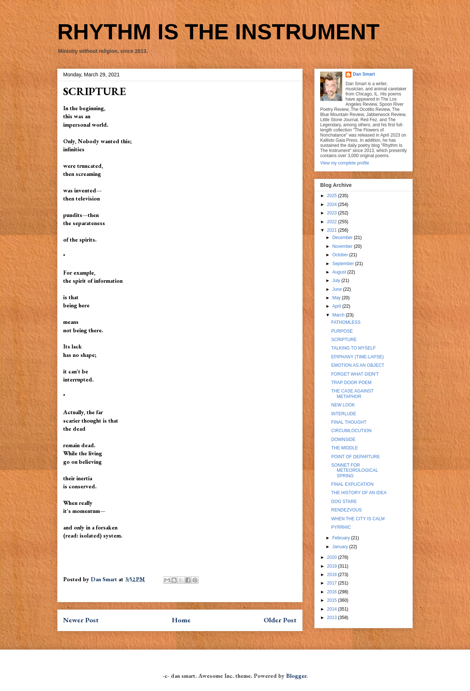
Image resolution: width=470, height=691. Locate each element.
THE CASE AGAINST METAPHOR (352, 393)
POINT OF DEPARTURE (355, 456)
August (339, 272)
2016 (332, 591)
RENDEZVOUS (346, 510)
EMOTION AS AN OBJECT (357, 365)
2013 (332, 617)
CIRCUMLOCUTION (351, 430)
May (337, 297)
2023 (332, 213)
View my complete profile (344, 163)
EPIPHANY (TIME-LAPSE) (357, 356)
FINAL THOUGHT (348, 422)
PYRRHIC (341, 527)
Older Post (280, 620)
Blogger (296, 676)
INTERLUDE (343, 413)
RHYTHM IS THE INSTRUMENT (218, 31)
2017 (332, 583)
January (340, 546)
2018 (332, 574)
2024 (332, 204)
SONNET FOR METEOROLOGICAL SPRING (354, 470)
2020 (332, 557)
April (337, 306)
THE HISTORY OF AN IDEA (359, 492)
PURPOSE (342, 331)
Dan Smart (364, 74)
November (343, 246)
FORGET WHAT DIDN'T (355, 374)
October (340, 254)
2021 (332, 230)
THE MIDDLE (344, 448)
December (343, 237)
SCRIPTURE (344, 339)
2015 (332, 600)
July (336, 280)
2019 (332, 566)
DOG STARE (344, 501)
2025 (332, 195)
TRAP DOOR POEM (351, 382)
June (337, 289)
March (339, 315)
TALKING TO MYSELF (353, 348)
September (343, 263)
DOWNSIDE (343, 439)
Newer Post (81, 620)
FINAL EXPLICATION (352, 484)
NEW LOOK (343, 405)
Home (181, 620)
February (341, 537)
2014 (332, 609)
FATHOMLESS (346, 322)
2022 (332, 221)
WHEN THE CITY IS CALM (358, 518)
